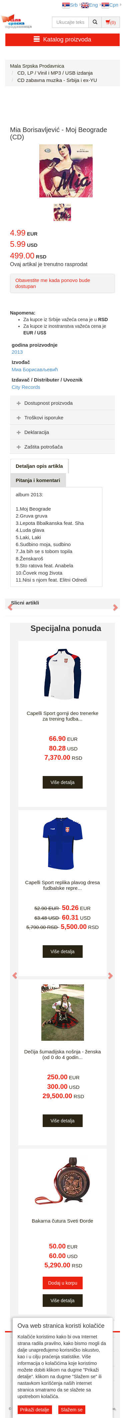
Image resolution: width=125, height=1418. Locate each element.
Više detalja (62, 782)
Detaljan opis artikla (39, 466)
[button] (6, 604)
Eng (89, 5)
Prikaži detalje (34, 1409)
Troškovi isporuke (39, 417)
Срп (109, 5)
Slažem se (72, 1409)
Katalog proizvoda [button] (62, 39)
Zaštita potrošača (39, 447)
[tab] (62, 402)
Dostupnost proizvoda (44, 403)
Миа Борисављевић (35, 369)
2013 (17, 352)
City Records (26, 387)
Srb (70, 5)
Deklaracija (32, 432)
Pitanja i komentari (38, 480)
